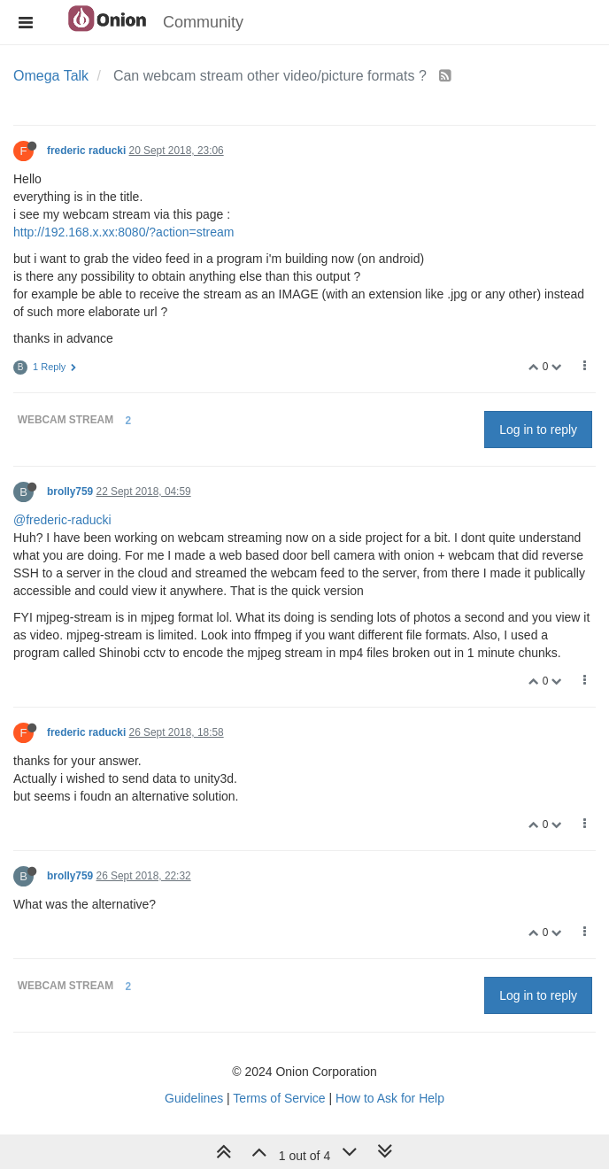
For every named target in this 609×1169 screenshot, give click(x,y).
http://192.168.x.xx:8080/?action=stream (123, 232)
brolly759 (70, 491)
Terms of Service (279, 1098)
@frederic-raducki (62, 520)
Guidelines (194, 1098)
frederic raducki (86, 150)
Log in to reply (538, 429)
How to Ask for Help (389, 1098)
